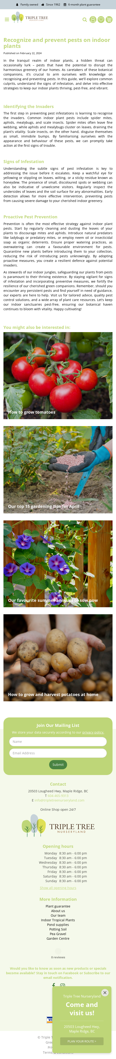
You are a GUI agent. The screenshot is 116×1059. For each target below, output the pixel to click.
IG (62, 985)
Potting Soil (58, 929)
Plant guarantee (58, 906)
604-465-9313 (58, 795)
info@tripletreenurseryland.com (59, 800)
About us (58, 911)
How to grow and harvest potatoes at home (53, 694)
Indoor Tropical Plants (58, 920)
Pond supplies (58, 924)
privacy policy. (93, 732)
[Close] (105, 992)
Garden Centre (58, 938)
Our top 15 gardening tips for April (43, 506)
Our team (58, 915)
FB (53, 985)
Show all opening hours (58, 888)
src (84, 19)
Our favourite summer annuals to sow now (53, 600)
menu (6, 19)
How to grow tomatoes (31, 412)
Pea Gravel (58, 934)
